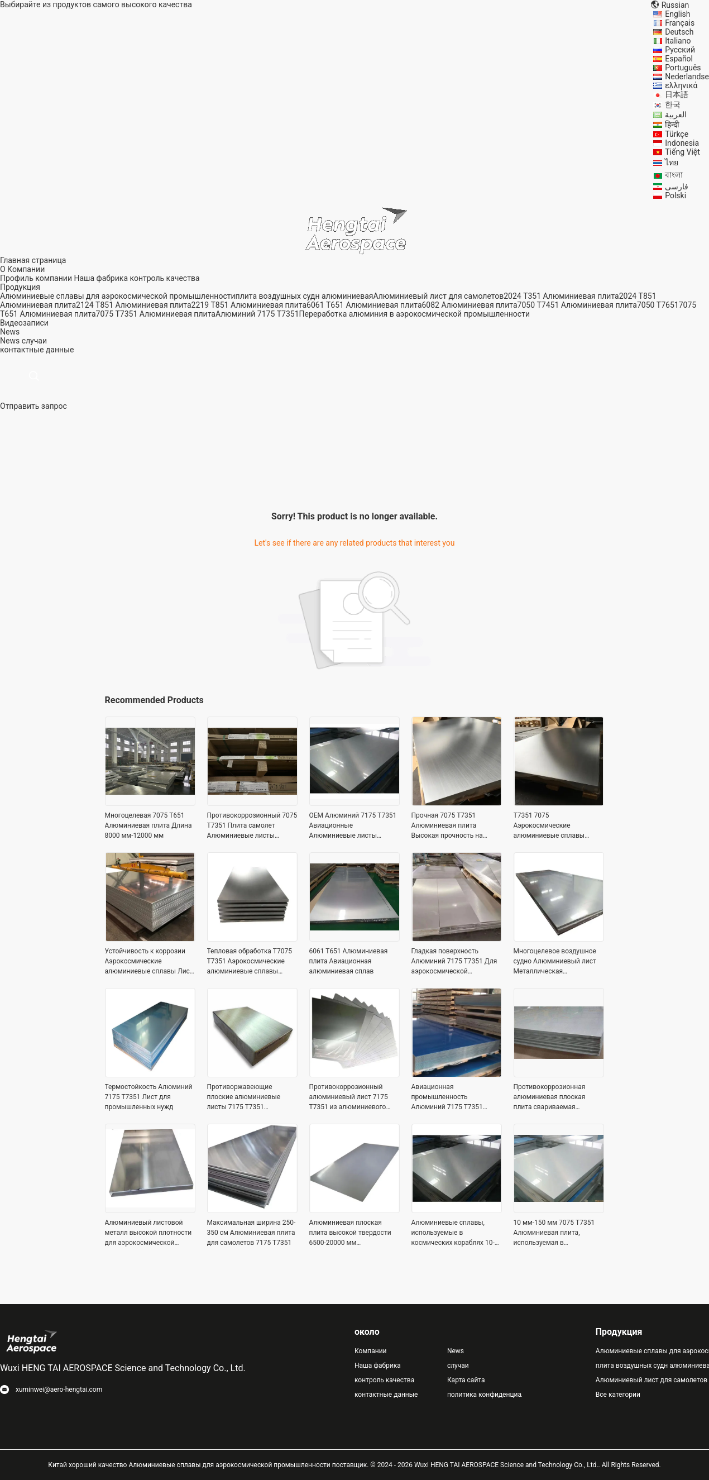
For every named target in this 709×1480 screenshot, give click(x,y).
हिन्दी (672, 124)
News (10, 340)
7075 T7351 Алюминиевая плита (155, 313)
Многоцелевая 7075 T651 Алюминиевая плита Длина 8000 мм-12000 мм (148, 825)
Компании (370, 1351)
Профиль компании (36, 278)
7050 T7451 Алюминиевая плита (577, 304)
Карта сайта (466, 1380)
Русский (680, 49)
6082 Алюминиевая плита (470, 304)
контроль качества (164, 278)
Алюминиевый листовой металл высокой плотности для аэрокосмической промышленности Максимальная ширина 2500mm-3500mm (148, 1233)
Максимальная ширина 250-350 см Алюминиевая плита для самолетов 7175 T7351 (251, 1233)
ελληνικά (681, 85)
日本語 (676, 94)
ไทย (671, 162)
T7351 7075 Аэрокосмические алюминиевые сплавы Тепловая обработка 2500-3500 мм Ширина (555, 826)
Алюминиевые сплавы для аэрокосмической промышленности (118, 296)
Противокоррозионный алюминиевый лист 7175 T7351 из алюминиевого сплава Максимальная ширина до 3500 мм (348, 1097)
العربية (676, 114)
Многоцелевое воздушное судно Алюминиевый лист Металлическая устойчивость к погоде (555, 961)
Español (679, 58)
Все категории (618, 1394)
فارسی (676, 186)
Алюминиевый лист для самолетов (438, 296)
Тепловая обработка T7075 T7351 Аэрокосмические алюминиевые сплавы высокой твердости (250, 961)
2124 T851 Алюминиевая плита (133, 304)
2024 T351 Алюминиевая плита (561, 296)
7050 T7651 (658, 304)
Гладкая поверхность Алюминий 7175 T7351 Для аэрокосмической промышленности (454, 961)
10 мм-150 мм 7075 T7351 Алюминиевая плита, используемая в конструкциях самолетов (554, 1233)
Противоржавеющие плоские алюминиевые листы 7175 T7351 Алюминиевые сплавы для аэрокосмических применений (250, 1097)
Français (679, 22)
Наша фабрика (101, 278)
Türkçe (676, 134)
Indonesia (682, 143)
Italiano (678, 40)
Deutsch (679, 31)
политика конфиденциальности (484, 1394)
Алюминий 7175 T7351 (257, 313)
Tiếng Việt (682, 151)
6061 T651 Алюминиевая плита (363, 304)
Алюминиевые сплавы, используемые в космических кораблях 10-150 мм (453, 1233)
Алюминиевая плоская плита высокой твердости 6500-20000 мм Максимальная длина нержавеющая (350, 1233)
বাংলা (674, 174)
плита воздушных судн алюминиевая (304, 296)
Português (683, 67)
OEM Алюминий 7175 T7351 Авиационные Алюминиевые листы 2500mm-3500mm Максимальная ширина (353, 826)
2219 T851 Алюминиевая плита (248, 304)
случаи (34, 340)
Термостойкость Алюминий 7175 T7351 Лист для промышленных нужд (149, 1097)
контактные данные (386, 1394)
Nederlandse (687, 76)
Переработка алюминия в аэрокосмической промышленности (414, 313)
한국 (673, 104)
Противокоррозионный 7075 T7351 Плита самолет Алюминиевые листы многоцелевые (252, 826)
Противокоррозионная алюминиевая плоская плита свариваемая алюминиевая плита (550, 1097)
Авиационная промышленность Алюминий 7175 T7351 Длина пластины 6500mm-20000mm (453, 1097)
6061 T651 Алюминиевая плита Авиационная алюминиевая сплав (348, 961)
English (677, 13)
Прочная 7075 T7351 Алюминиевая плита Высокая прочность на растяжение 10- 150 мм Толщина (448, 826)
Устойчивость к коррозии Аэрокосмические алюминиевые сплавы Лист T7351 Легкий (149, 961)
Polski (675, 195)
